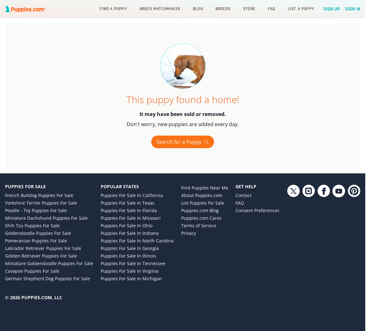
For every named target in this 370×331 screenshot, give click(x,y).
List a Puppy (301, 9)
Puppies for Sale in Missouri (131, 218)
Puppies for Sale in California (132, 195)
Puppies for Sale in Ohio (126, 226)
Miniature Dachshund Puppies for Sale (46, 218)
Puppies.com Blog (200, 210)
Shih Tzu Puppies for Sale (32, 226)
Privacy (188, 233)
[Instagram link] (308, 236)
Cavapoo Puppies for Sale (32, 271)
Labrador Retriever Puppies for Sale (43, 248)
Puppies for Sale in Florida (129, 210)
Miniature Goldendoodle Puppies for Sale (49, 263)
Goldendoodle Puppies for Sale (38, 233)
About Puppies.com (201, 195)
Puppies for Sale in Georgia (130, 248)
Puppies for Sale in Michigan (131, 279)
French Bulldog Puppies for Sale (39, 195)
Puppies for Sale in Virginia (129, 271)
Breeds (223, 9)
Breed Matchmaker (160, 9)
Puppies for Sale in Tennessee (133, 263)
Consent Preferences (257, 210)
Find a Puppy (113, 9)
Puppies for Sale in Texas (127, 203)
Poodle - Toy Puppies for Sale (36, 210)
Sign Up (331, 8)
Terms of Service (198, 226)
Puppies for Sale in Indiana (129, 233)
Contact (244, 195)
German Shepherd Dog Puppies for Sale (47, 279)
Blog (198, 9)
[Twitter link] (293, 236)
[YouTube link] (338, 236)
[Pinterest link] (354, 236)
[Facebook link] (323, 236)
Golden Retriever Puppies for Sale (41, 256)
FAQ (271, 9)
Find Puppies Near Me (204, 188)
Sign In (352, 8)
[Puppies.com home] (25, 8)
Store (249, 9)
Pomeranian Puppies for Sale (36, 241)
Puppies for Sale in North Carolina (137, 241)
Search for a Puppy (182, 141)
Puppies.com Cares (201, 218)
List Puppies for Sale (202, 203)
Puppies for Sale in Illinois (128, 256)
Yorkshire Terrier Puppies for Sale (41, 203)
